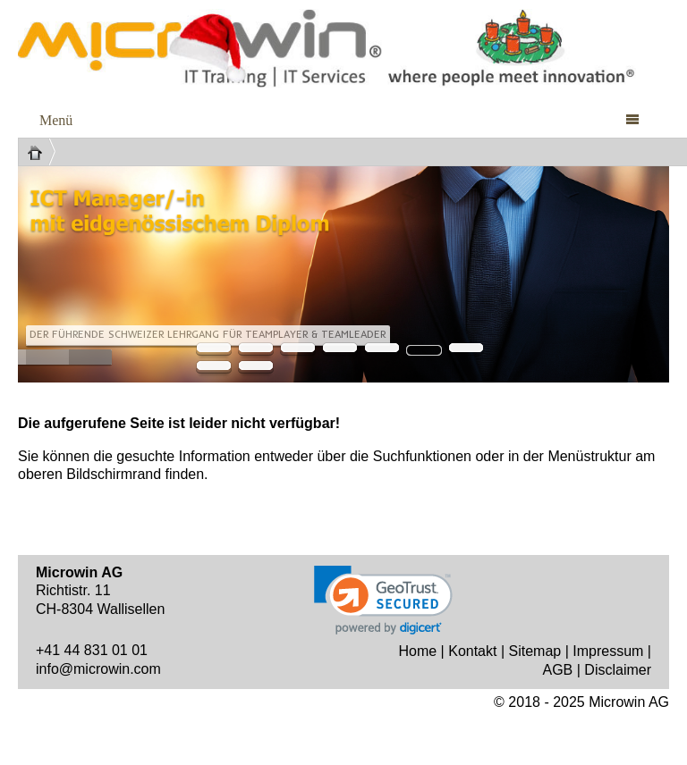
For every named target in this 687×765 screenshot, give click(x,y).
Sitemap (535, 651)
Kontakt (472, 651)
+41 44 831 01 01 (92, 650)
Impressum (607, 651)
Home (417, 651)
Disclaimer (617, 669)
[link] (383, 600)
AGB (557, 669)
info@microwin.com (98, 669)
